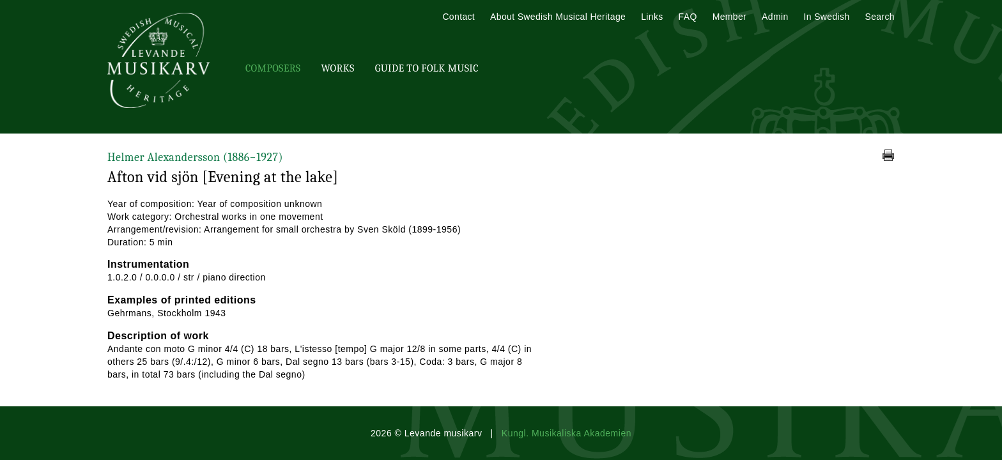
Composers (272, 68)
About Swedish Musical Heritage (558, 17)
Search (880, 17)
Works (337, 68)
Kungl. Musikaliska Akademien (566, 433)
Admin (775, 17)
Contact (458, 17)
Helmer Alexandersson (195, 157)
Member (729, 17)
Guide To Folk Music (427, 68)
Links (652, 17)
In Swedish (827, 17)
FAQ (688, 17)
